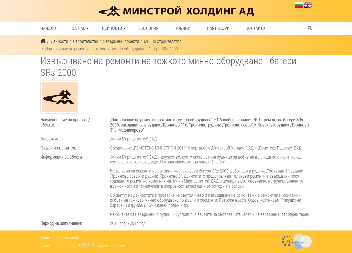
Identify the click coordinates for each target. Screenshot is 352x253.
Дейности (112, 28)
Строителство (85, 41)
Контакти (255, 28)
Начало (48, 28)
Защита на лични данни (59, 237)
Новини (182, 28)
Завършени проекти (121, 41)
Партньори (218, 28)
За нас (78, 28)
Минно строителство (163, 41)
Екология (148, 28)
